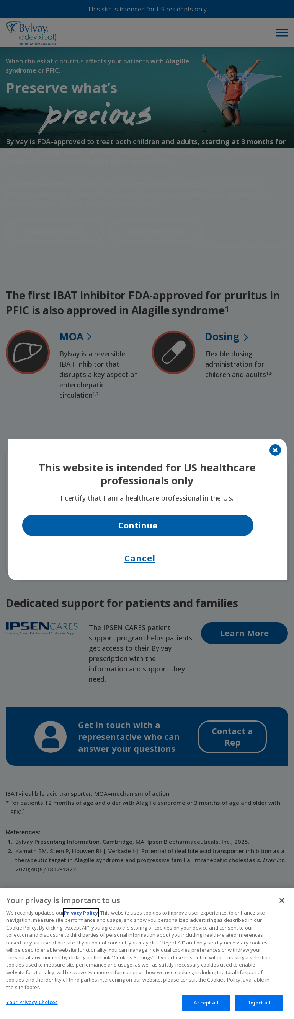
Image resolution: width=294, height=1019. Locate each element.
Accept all (206, 1008)
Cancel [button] (139, 558)
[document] (147, 509)
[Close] (275, 450)
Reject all (258, 1008)
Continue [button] (137, 525)
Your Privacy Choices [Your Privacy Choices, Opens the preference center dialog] (32, 1008)
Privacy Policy (81, 918)
